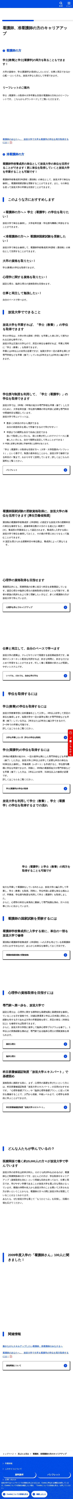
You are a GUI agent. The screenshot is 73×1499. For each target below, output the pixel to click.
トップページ (8, 1454)
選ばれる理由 (23, 1454)
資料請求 (19, 1475)
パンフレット (53, 1475)
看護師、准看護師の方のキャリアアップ (49, 1454)
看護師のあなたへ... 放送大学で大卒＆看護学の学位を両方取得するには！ (36, 123)
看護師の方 (13, 50)
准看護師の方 (15, 154)
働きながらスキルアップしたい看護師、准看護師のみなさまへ (33, 1346)
